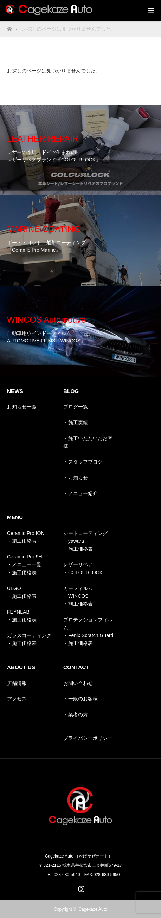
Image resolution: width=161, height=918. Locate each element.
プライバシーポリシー (87, 738)
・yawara (73, 541)
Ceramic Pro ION (26, 533)
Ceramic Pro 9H (24, 557)
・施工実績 (75, 422)
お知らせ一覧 (22, 406)
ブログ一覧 (75, 406)
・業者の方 (75, 714)
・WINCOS (76, 596)
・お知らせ (75, 477)
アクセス (17, 699)
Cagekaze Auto (92, 909)
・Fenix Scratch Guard (88, 635)
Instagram (80, 887)
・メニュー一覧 (24, 564)
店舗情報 (17, 683)
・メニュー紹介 (80, 493)
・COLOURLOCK (83, 572)
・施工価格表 (22, 541)
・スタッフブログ (83, 462)
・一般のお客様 (80, 699)
